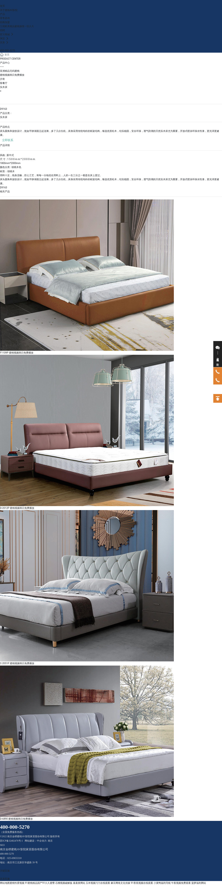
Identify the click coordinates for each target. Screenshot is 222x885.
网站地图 (5, 883)
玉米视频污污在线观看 (98, 883)
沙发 (2, 78)
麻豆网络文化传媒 (120, 883)
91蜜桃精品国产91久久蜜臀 (40, 883)
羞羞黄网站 (79, 883)
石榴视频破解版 (63, 883)
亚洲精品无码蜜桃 (9, 70)
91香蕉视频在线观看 (142, 883)
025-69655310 (14, 858)
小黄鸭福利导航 (162, 883)
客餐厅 (3, 83)
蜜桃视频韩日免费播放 (12, 74)
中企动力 (42, 840)
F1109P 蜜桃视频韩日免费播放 (16, 352)
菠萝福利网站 (198, 883)
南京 (50, 840)
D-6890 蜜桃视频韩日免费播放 (16, 818)
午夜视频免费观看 (181, 883)
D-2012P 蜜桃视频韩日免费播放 (17, 508)
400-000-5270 (7, 50)
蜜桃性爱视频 (17, 883)
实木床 (3, 87)
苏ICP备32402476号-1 (11, 840)
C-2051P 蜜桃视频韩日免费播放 (17, 663)
